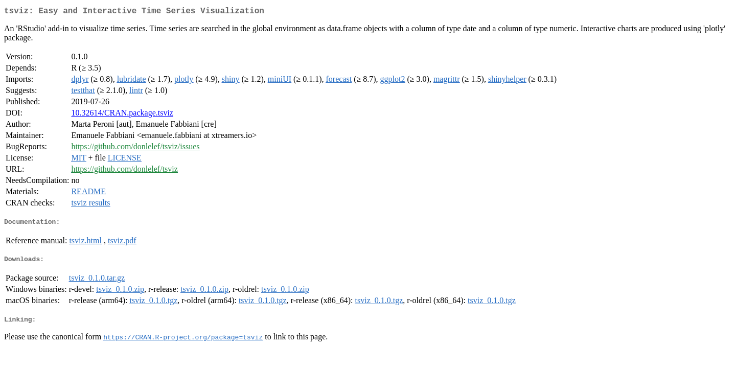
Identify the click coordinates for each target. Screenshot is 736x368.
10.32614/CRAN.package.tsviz (122, 114)
